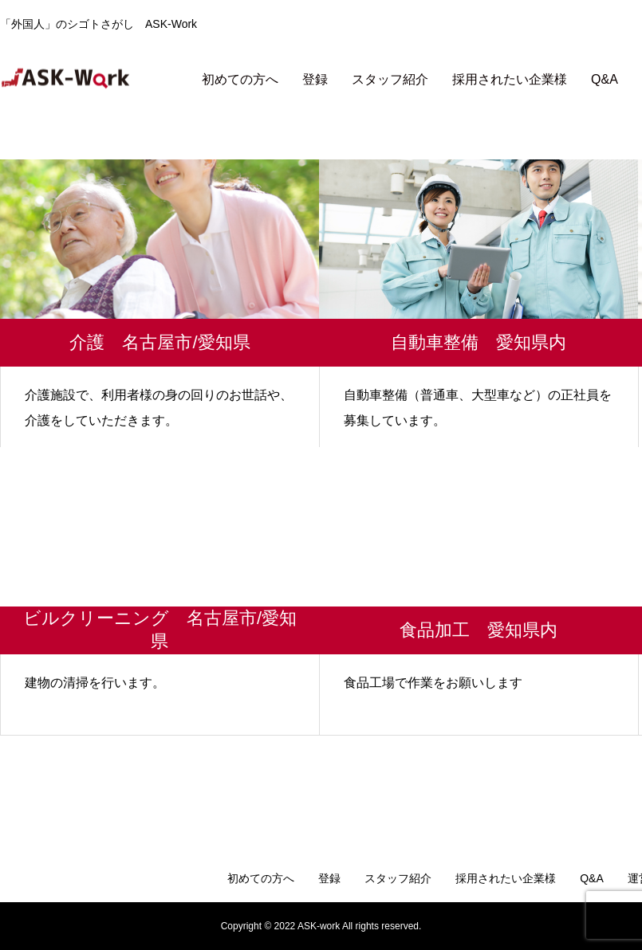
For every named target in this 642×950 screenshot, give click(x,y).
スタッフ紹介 (390, 79)
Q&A (604, 79)
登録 (315, 79)
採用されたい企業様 (509, 79)
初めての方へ (240, 79)
